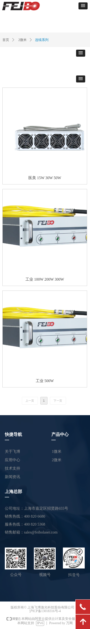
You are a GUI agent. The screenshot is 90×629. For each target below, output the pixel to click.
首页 (5, 40)
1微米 (56, 451)
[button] (83, 5)
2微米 (22, 40)
